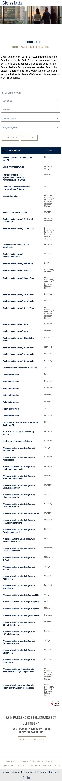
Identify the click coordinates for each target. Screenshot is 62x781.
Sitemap (55, 772)
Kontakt (16, 772)
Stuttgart (32, 765)
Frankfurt (49, 761)
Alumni (6, 772)
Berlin (23, 761)
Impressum (27, 772)
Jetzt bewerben (32, 739)
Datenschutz (42, 772)
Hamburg (8, 765)
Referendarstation (11, 375)
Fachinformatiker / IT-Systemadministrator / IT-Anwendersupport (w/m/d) (14, 177)
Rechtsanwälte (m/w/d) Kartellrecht (18, 294)
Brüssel (45, 765)
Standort (48, 151)
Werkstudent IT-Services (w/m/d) (17, 441)
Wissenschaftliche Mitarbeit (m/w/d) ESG (21, 513)
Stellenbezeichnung (12, 151)
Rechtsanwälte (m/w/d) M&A (15, 324)
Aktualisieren (29, 138)
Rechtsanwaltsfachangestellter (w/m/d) (20, 368)
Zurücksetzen (11, 138)
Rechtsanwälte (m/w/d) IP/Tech (16, 270)
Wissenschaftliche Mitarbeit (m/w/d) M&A (21, 595)
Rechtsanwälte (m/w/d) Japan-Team (18, 278)
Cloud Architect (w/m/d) (13, 167)
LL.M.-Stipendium (11, 196)
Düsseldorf (35, 761)
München (20, 765)
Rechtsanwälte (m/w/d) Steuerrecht (18, 347)
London (56, 765)
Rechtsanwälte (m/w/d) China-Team (18, 228)
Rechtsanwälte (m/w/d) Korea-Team (18, 308)
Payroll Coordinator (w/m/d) (15, 212)
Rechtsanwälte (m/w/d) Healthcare (18, 263)
